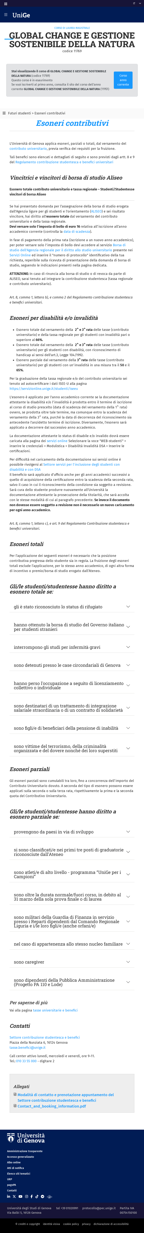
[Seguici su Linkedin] (8, 1197)
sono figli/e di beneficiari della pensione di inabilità (66, 728)
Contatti (12, 1190)
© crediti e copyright (27, 1224)
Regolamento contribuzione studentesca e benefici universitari (64, 162)
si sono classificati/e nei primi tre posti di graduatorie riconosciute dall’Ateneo (69, 852)
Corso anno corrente (123, 80)
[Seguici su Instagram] (26, 1197)
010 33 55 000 (26, 1061)
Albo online (14, 1162)
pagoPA (11, 1185)
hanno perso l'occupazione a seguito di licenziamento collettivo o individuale (69, 685)
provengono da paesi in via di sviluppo (54, 832)
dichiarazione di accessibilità (111, 1224)
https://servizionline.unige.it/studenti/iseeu (44, 389)
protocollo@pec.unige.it (99, 1208)
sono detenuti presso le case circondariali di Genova (67, 665)
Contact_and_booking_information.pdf (52, 1106)
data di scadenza (77, 232)
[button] (5, 2)
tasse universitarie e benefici (55, 1010)
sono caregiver (29, 962)
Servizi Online (20, 255)
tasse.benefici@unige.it (28, 1048)
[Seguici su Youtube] (20, 1197)
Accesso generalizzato (20, 1156)
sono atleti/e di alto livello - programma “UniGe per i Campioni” (67, 874)
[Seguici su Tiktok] (36, 1197)
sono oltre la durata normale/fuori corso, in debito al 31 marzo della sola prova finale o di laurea (67, 897)
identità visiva (51, 1224)
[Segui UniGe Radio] (49, 1197)
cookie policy (71, 1224)
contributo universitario (28, 149)
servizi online (57, 441)
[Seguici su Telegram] (42, 1197)
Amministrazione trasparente (25, 1151)
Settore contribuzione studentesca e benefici (45, 1037)
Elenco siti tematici (18, 1173)
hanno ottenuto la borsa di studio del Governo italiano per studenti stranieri (69, 627)
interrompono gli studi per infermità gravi (57, 647)
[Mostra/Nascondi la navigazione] (5, 14)
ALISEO (96, 211)
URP (9, 1179)
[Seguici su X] (14, 1197)
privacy (86, 1224)
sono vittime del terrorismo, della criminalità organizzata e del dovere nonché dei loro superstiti (66, 748)
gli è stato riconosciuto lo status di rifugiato (58, 606)
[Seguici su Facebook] (32, 1197)
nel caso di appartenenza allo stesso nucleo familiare (68, 944)
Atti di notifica (15, 1168)
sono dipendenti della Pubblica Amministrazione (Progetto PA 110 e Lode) (64, 982)
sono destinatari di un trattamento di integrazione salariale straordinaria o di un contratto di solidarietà (68, 708)
